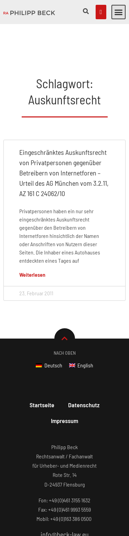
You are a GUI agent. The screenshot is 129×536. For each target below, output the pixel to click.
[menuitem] (48, 331)
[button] (118, 12)
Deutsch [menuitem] (53, 331)
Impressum (64, 386)
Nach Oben (65, 318)
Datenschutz (83, 370)
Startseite (42, 370)
